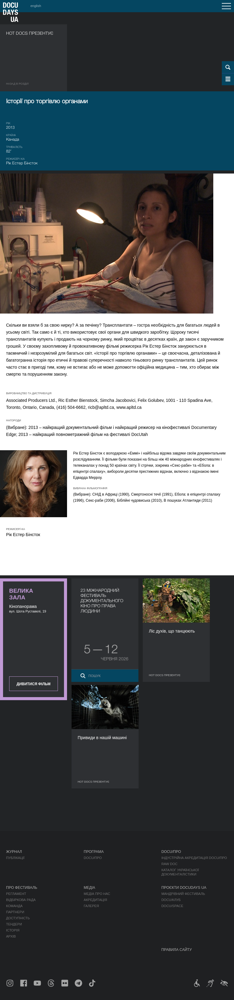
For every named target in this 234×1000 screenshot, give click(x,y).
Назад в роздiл (17, 83)
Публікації (15, 858)
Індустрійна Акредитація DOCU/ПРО (194, 858)
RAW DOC (169, 864)
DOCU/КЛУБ (171, 900)
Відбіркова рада (21, 900)
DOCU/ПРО (93, 858)
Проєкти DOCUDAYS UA (184, 888)
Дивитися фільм (33, 684)
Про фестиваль (21, 888)
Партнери (15, 912)
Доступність (18, 918)
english (35, 6)
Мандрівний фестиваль (183, 894)
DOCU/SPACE (172, 906)
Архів (11, 936)
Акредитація (95, 900)
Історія (13, 930)
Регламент (16, 894)
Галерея (91, 906)
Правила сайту (176, 950)
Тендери (14, 924)
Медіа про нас (97, 894)
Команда (14, 906)
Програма (94, 852)
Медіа (89, 888)
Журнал (14, 852)
